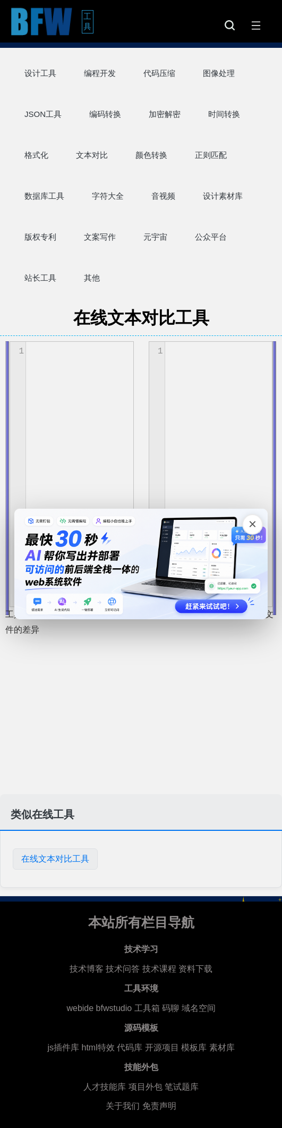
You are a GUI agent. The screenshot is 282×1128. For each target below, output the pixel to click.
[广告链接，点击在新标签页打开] (141, 564)
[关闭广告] (251, 524)
